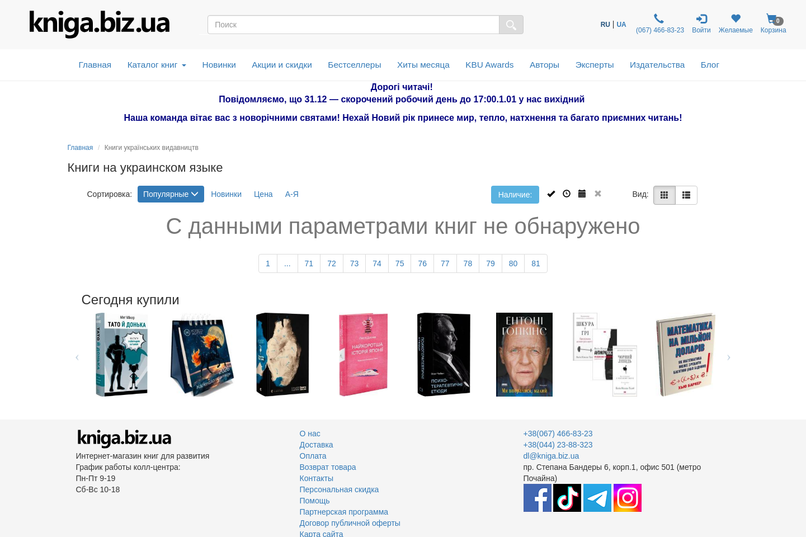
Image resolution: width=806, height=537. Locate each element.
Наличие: (515, 194)
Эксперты (595, 64)
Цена (263, 194)
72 (331, 263)
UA (621, 25)
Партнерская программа (344, 511)
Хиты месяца (423, 64)
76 (422, 263)
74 (377, 263)
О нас (310, 433)
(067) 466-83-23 (659, 23)
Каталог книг (157, 64)
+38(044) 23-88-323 (558, 444)
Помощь (315, 500)
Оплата (313, 455)
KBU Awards (489, 64)
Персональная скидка (339, 489)
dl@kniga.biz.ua (551, 455)
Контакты (316, 478)
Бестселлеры (354, 64)
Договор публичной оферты (350, 523)
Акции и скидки (282, 64)
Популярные (171, 194)
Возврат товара (328, 467)
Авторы (544, 64)
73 (354, 263)
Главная (95, 64)
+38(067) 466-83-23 (558, 433)
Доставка (316, 444)
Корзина (773, 23)
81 (535, 263)
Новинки (219, 64)
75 (399, 263)
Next (729, 355)
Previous (77, 355)
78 (468, 263)
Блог (710, 64)
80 (513, 263)
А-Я (292, 194)
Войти (701, 23)
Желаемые (736, 23)
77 (445, 263)
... (287, 263)
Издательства (657, 64)
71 (309, 263)
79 (490, 263)
